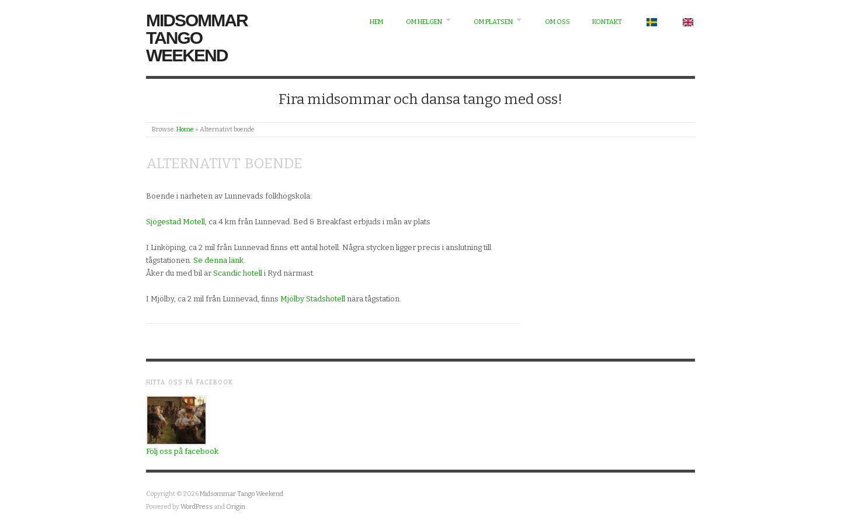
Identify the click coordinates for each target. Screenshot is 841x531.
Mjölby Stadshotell (313, 298)
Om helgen (424, 22)
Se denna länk (218, 260)
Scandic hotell (237, 273)
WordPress (196, 507)
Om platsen (493, 22)
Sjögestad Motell (175, 221)
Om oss (557, 22)
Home (185, 129)
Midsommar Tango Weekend (197, 38)
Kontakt (607, 22)
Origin (235, 507)
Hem (376, 22)
